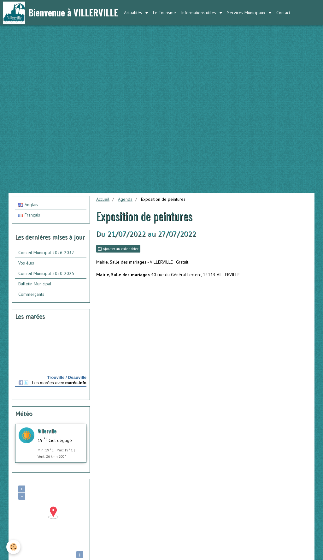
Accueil (102, 199)
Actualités (133, 12)
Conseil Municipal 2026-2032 (46, 252)
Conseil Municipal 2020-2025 (46, 273)
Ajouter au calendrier (118, 248)
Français (29, 215)
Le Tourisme (164, 12)
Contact (283, 12)
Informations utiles (199, 12)
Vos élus (26, 263)
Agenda (125, 199)
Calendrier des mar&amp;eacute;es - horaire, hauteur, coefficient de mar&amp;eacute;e (50, 360)
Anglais (28, 204)
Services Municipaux (247, 12)
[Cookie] (13, 547)
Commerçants (31, 294)
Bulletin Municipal (34, 284)
